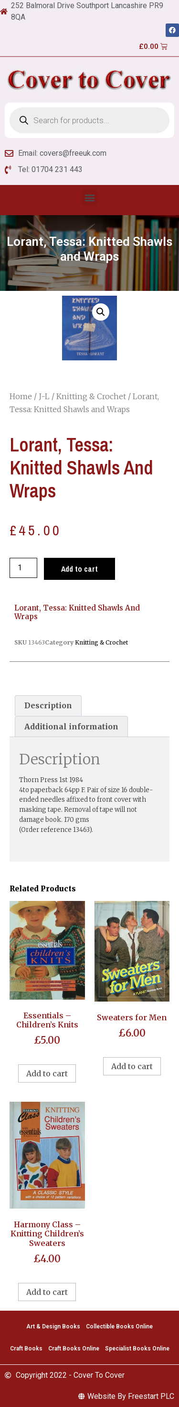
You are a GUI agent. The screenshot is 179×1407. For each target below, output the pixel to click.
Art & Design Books (53, 1326)
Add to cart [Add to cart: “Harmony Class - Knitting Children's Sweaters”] (47, 1292)
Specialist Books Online (137, 1348)
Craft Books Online (73, 1348)
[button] (89, 198)
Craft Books (26, 1348)
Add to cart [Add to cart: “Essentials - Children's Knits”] (47, 1073)
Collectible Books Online (119, 1326)
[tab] (48, 705)
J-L (44, 396)
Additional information (71, 726)
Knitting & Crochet (91, 396)
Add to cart (79, 569)
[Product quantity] (23, 568)
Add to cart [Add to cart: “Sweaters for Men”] (132, 1066)
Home (21, 396)
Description (48, 705)
